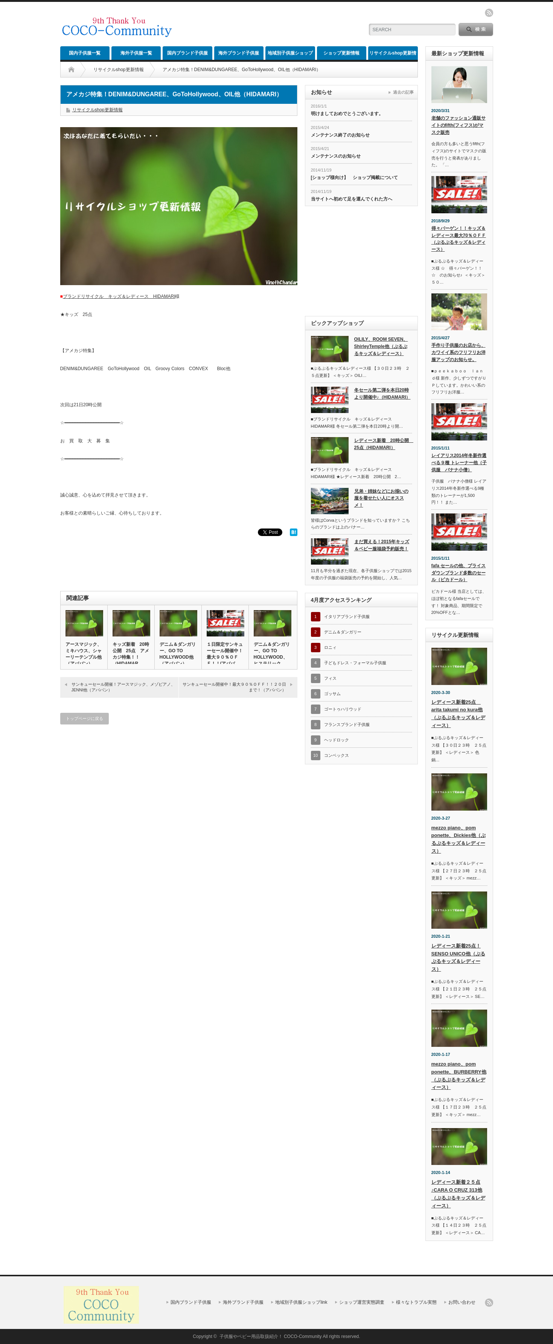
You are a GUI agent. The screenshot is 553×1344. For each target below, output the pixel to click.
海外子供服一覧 (136, 53)
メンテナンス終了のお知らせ (340, 135)
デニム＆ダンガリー (342, 632)
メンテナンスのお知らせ (336, 156)
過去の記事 (403, 92)
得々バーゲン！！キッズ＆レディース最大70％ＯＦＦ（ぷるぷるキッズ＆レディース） (458, 239)
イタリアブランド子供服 (347, 616)
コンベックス (336, 755)
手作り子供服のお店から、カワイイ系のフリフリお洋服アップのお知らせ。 (458, 352)
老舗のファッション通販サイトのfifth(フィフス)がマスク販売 (458, 125)
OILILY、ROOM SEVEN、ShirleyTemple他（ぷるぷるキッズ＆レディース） (381, 346)
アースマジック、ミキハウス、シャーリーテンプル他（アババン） (84, 654)
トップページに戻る (84, 718)
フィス (330, 678)
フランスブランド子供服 (347, 724)
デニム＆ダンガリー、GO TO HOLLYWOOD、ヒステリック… (272, 654)
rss (489, 13)
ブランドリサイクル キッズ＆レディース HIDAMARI (119, 296)
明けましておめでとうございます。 (347, 113)
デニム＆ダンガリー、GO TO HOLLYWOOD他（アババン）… (178, 654)
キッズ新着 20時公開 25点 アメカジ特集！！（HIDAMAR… (131, 654)
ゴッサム (332, 693)
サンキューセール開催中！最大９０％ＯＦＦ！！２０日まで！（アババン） (234, 687)
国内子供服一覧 (85, 53)
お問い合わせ (461, 1302)
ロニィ (330, 647)
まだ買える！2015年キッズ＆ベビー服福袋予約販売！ (382, 545)
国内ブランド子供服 (187, 53)
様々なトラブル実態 (416, 1302)
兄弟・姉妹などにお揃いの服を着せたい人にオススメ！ (381, 498)
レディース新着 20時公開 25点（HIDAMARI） (383, 444)
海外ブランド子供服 (238, 53)
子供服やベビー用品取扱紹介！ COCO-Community (270, 1336)
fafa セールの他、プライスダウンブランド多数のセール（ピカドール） (458, 572)
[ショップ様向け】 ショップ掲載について (354, 177)
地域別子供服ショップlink (290, 55)
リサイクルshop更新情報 (392, 55)
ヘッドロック (336, 740)
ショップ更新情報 (341, 53)
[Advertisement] (269, 24)
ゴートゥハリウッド (342, 709)
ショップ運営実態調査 (361, 1302)
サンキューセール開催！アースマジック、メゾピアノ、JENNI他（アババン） (123, 687)
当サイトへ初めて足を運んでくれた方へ (351, 199)
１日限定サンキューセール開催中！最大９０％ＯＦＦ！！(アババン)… (225, 657)
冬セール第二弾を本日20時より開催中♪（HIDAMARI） (382, 393)
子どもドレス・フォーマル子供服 (355, 663)
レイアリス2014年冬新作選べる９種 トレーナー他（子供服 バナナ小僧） (459, 462)
